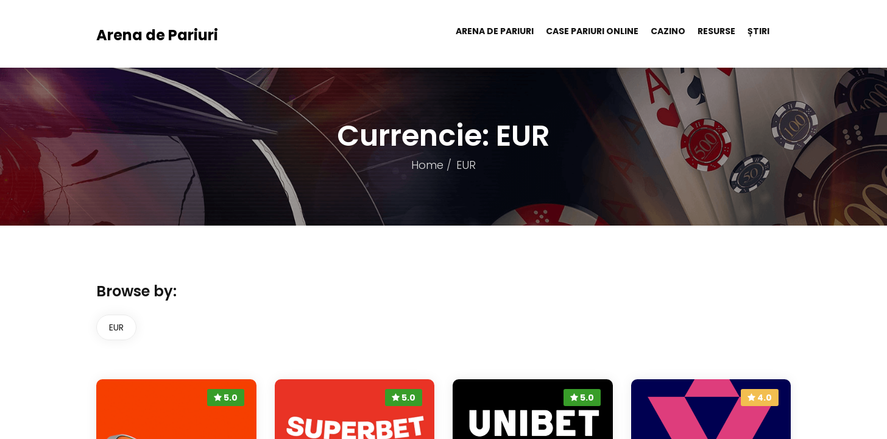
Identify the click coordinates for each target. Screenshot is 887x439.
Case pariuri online (592, 31)
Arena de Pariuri (157, 35)
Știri (758, 31)
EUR (116, 327)
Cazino (668, 31)
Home (427, 165)
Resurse (716, 31)
